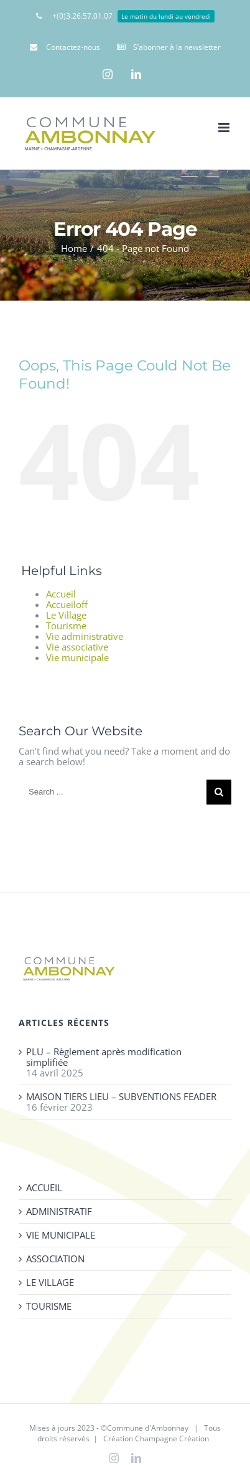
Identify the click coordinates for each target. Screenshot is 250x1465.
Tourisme (66, 625)
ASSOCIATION (55, 1259)
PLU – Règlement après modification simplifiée (104, 1057)
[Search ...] (112, 792)
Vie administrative (84, 636)
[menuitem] (125, 15)
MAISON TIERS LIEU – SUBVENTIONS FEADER (121, 1096)
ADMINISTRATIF (59, 1211)
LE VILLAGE (50, 1282)
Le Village (66, 615)
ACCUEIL (44, 1187)
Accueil (61, 593)
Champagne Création (172, 1438)
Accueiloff (67, 604)
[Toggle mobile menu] (224, 127)
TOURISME (49, 1306)
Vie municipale (77, 657)
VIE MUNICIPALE (60, 1235)
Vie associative (77, 647)
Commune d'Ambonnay (147, 1428)
